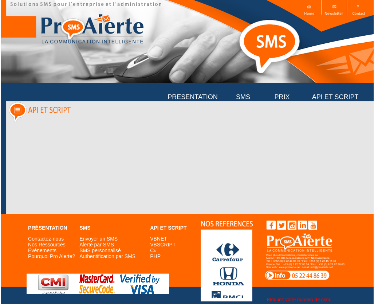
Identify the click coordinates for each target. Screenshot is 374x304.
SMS (243, 97)
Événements (42, 250)
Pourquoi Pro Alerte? (51, 256)
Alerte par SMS (96, 245)
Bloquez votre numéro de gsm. (299, 299)
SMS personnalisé (100, 250)
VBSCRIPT (163, 245)
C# (153, 250)
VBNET (158, 239)
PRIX (282, 97)
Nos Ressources (47, 245)
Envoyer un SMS (98, 239)
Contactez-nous (46, 239)
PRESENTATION (192, 97)
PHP (155, 256)
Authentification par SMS (107, 256)
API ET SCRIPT (337, 97)
